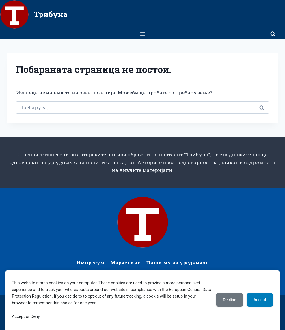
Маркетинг (125, 262)
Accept (260, 299)
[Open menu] (142, 33)
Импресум (91, 262)
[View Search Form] (273, 34)
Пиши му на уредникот (177, 262)
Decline (229, 299)
